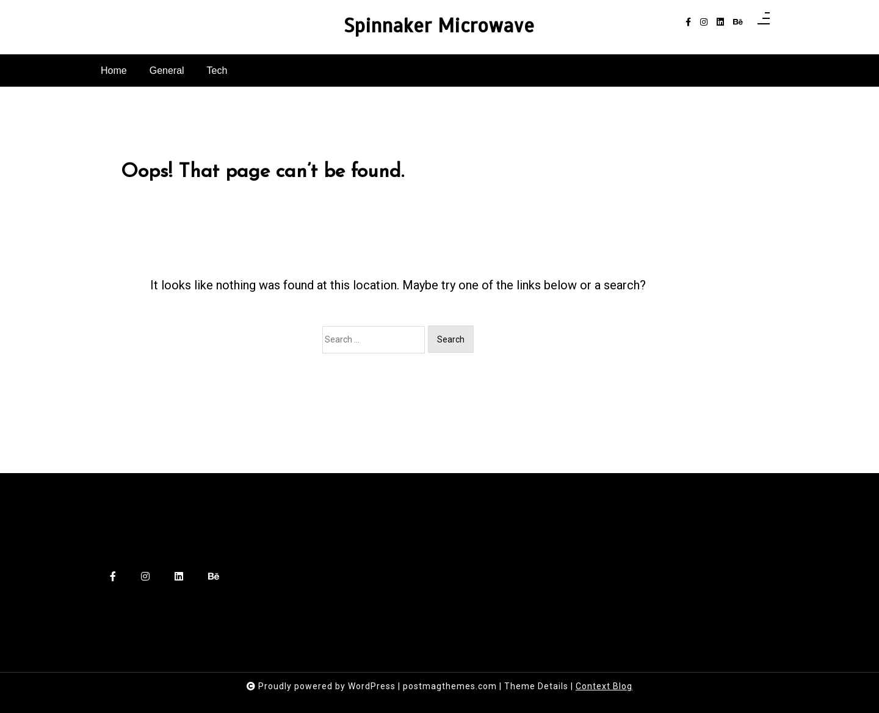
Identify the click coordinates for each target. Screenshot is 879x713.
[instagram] (703, 22)
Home (114, 70)
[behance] (738, 22)
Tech (217, 70)
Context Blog (604, 686)
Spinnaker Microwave (439, 25)
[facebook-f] (688, 22)
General (167, 70)
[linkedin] (720, 22)
